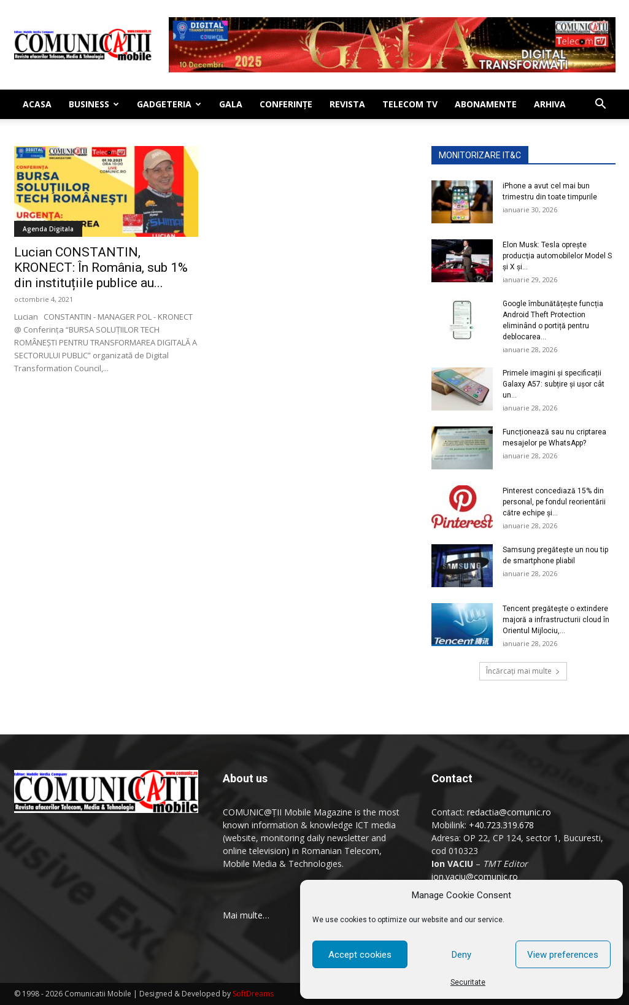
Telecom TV (410, 104)
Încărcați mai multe (523, 671)
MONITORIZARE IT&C (480, 155)
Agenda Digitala (48, 229)
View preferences (562, 954)
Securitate (467, 982)
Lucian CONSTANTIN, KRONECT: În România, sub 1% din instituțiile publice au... (101, 267)
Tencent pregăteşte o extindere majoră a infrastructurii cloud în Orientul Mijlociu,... (556, 619)
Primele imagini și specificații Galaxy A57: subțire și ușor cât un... (553, 384)
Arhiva (550, 104)
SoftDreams (253, 993)
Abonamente (486, 104)
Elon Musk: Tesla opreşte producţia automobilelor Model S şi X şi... (557, 256)
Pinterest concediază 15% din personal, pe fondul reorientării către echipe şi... (554, 502)
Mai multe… (246, 915)
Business (94, 104)
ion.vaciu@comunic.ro (474, 876)
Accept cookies (360, 954)
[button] (600, 105)
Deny (461, 954)
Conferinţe (286, 104)
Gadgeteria (169, 104)
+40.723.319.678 (501, 825)
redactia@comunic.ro (509, 812)
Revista (347, 104)
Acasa (37, 104)
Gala (230, 104)
